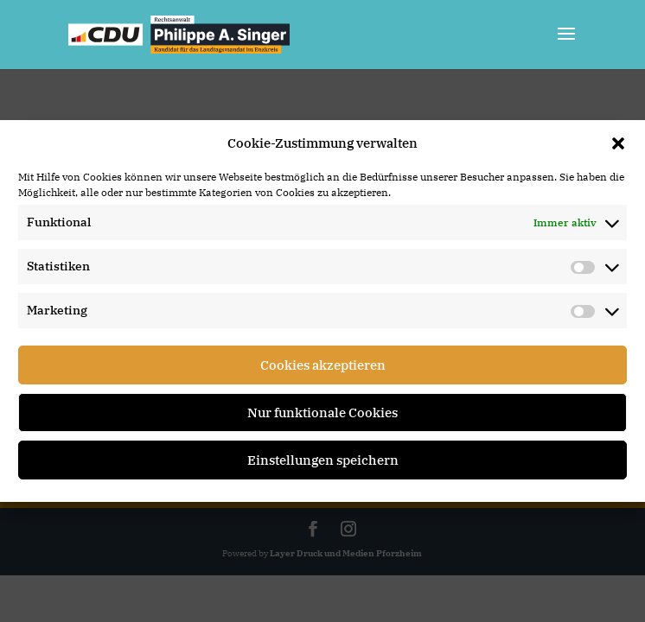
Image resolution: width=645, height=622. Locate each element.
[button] (618, 143)
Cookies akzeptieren (323, 365)
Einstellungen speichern (323, 460)
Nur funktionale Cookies (322, 412)
